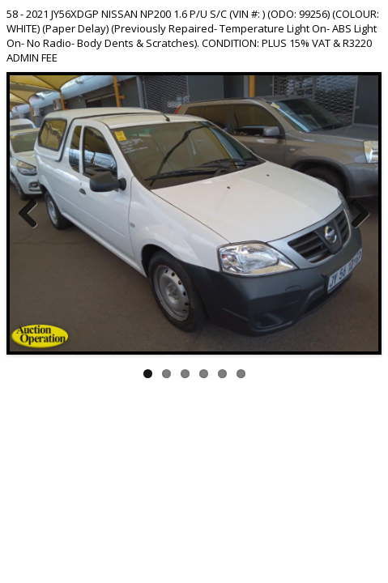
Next (354, 213)
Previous (34, 213)
